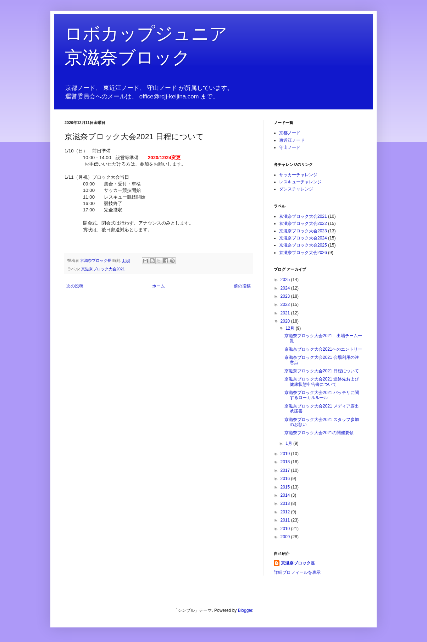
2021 (286, 313)
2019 (286, 453)
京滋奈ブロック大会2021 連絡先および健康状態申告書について (321, 382)
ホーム (158, 286)
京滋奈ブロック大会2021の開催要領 (319, 432)
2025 (286, 279)
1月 (289, 443)
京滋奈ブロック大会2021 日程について (321, 370)
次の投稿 (74, 286)
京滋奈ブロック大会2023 (303, 230)
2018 (286, 461)
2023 (286, 296)
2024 (286, 288)
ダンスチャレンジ (296, 189)
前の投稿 (242, 286)
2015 (286, 487)
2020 (286, 321)
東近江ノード (292, 140)
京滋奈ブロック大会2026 (303, 252)
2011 (286, 520)
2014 (286, 495)
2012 (286, 511)
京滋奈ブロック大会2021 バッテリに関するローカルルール (321, 395)
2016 (286, 478)
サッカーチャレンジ (298, 174)
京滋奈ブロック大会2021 (103, 269)
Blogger (245, 610)
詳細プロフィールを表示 (297, 572)
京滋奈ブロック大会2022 (303, 223)
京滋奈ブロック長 (298, 563)
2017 (286, 470)
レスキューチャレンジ (300, 181)
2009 (286, 536)
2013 (286, 503)
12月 (290, 328)
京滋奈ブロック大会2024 (303, 238)
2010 (286, 528)
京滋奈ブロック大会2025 (303, 245)
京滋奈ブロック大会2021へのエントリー (323, 349)
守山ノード (289, 147)
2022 (286, 304)
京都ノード (289, 132)
